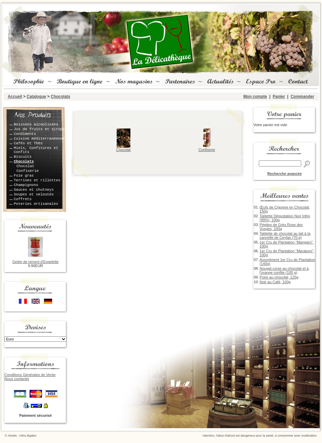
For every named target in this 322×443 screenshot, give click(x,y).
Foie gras (24, 176)
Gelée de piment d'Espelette (35, 262)
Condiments (25, 134)
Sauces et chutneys (34, 190)
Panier (279, 96)
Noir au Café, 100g (274, 282)
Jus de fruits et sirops (39, 129)
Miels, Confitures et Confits (36, 150)
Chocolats (60, 96)
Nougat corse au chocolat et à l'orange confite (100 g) (284, 270)
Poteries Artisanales (36, 204)
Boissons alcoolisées (36, 124)
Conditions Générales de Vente (29, 375)
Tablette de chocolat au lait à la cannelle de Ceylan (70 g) (284, 235)
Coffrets (23, 199)
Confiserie (27, 171)
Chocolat (25, 166)
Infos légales (28, 435)
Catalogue (36, 96)
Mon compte (255, 96)
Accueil (15, 96)
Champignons (26, 185)
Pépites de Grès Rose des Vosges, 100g (281, 227)
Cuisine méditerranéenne (39, 139)
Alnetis (12, 435)
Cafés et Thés (28, 143)
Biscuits (23, 157)
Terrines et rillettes (37, 180)
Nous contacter (16, 379)
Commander (302, 96)
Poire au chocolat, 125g (278, 277)
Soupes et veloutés (34, 194)
